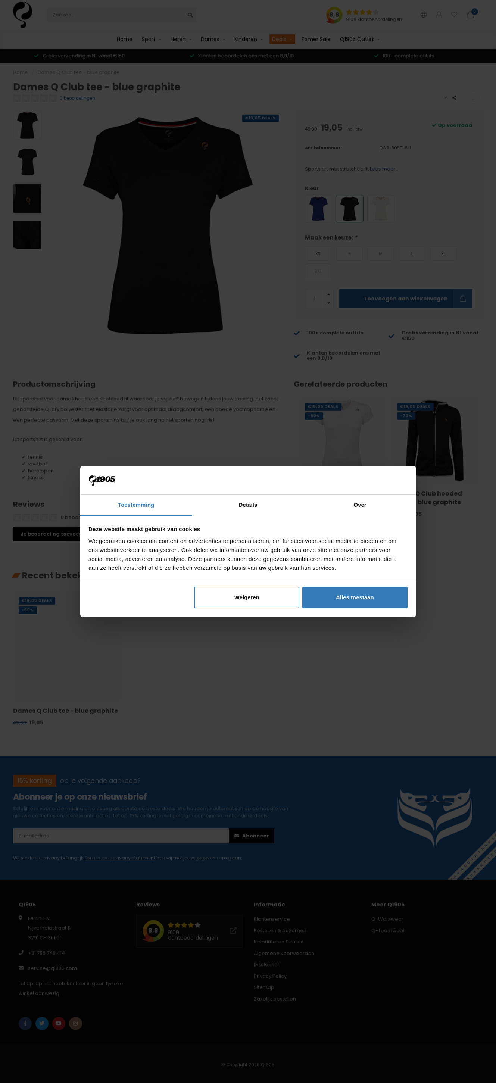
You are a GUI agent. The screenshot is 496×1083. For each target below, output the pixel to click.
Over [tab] (359, 505)
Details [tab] (248, 505)
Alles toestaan (355, 597)
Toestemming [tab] (136, 505)
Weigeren (246, 597)
